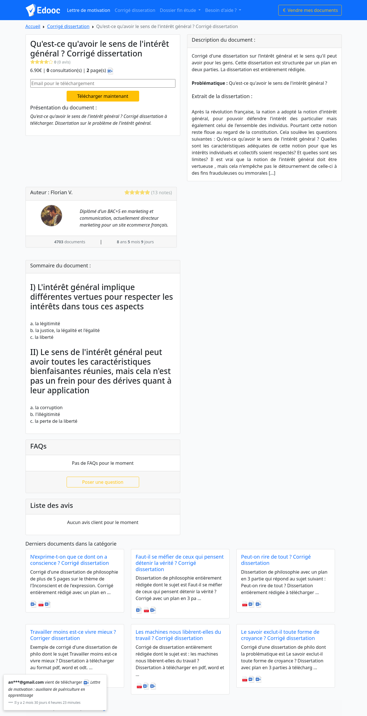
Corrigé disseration (135, 10)
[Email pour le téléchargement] (102, 83)
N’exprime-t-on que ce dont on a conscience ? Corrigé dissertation (69, 559)
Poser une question (103, 482)
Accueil (33, 26)
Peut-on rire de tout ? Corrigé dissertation (276, 559)
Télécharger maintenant (102, 96)
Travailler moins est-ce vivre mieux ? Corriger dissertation (73, 634)
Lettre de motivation (88, 10)
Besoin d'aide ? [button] (221, 10)
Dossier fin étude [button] (178, 10)
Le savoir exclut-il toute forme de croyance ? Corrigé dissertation (280, 634)
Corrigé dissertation (68, 26)
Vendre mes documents (310, 10)
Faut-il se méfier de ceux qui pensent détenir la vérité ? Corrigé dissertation (180, 562)
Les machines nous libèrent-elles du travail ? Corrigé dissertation (178, 634)
